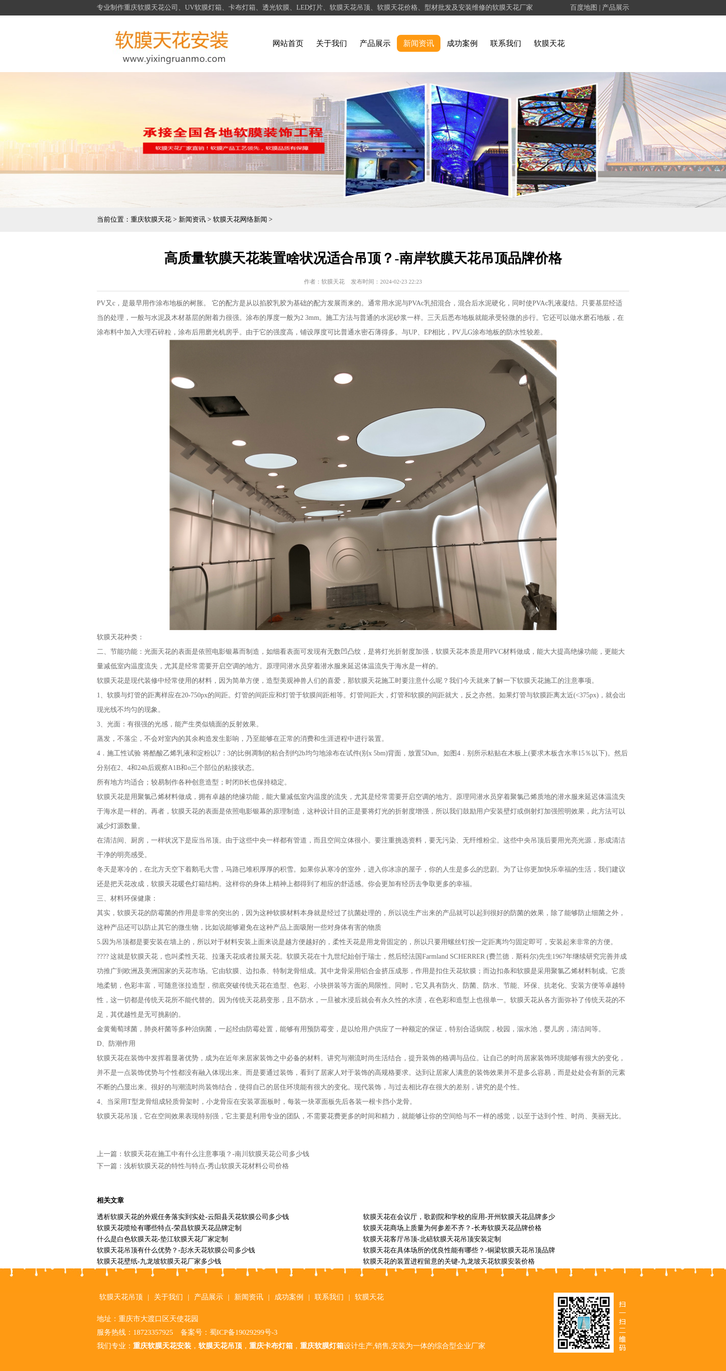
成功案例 (462, 43)
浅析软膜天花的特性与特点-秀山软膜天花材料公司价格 (206, 1166)
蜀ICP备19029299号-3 (244, 1332)
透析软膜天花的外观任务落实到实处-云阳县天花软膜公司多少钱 (193, 1216)
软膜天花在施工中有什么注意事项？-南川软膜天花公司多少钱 (216, 1154)
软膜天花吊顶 (121, 1297)
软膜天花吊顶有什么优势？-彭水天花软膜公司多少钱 (176, 1250)
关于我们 (331, 43)
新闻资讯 (418, 43)
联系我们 (505, 43)
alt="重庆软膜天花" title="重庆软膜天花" (172, 43)
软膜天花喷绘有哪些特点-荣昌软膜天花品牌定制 (169, 1228)
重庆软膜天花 (151, 219)
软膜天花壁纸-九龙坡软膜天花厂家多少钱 (159, 1261)
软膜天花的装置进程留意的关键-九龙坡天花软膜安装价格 (449, 1261)
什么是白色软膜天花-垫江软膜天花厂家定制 (162, 1239)
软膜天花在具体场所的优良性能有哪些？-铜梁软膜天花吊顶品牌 (459, 1250)
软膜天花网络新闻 (240, 219)
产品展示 (615, 7)
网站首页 (287, 43)
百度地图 (583, 7)
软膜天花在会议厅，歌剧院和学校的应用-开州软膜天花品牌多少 (459, 1216)
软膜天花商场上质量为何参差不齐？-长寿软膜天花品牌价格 (452, 1228)
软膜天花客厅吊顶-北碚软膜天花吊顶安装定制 (432, 1239)
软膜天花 (549, 43)
